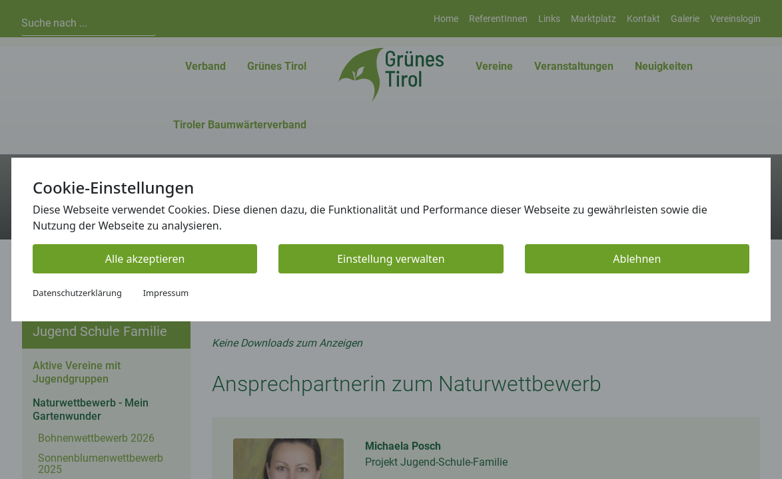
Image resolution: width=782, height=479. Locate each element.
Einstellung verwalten (391, 258)
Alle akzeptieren (145, 258)
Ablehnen (637, 258)
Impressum (166, 292)
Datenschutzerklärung (77, 292)
